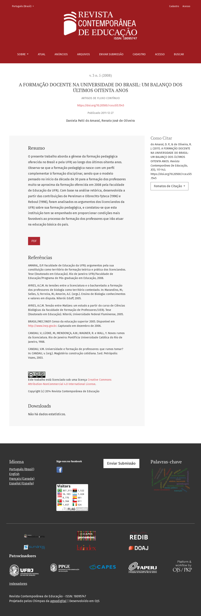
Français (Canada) (21, 479)
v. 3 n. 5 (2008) (100, 75)
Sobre (21, 54)
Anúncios (61, 54)
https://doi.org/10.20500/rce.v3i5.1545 (100, 105)
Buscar (179, 54)
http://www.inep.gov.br (42, 326)
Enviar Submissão (111, 54)
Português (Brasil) (24, 6)
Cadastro (139, 54)
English (14, 474)
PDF (34, 241)
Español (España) (21, 483)
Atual (41, 54)
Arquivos (83, 54)
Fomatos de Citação (168, 186)
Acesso (160, 54)
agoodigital (58, 601)
